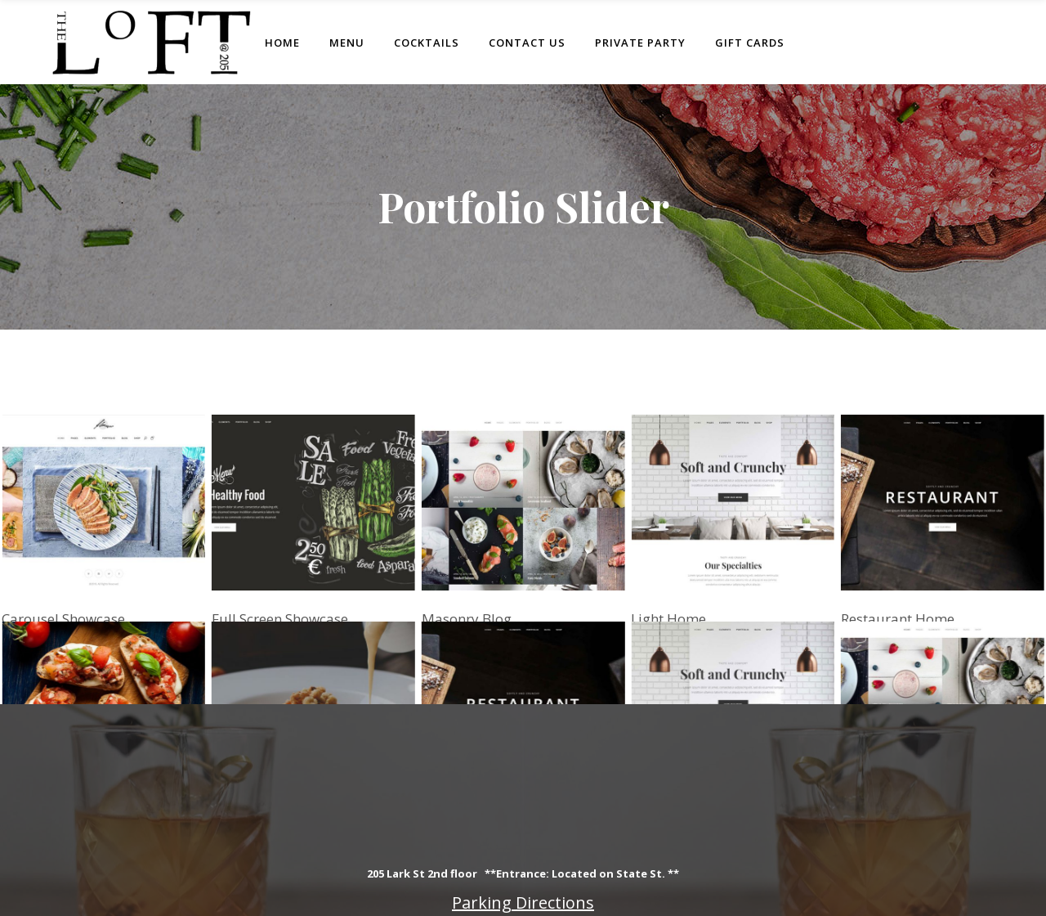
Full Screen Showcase (280, 618)
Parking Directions (523, 902)
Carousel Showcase (63, 618)
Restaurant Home (906, 602)
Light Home (673, 614)
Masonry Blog (466, 617)
